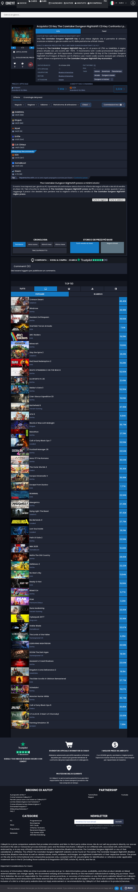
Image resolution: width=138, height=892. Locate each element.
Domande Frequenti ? (18, 809)
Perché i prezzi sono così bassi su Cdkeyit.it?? (28, 801)
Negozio (18, 105)
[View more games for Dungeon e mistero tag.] (102, 80)
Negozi (91, 799)
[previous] (13, 48)
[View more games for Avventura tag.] (106, 72)
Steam (61, 80)
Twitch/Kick (92, 797)
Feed (104, 31)
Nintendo (13, 835)
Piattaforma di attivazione (65, 105)
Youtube (124, 797)
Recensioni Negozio (38, 832)
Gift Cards (34, 827)
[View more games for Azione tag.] (97, 72)
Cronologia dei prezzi (32, 97)
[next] (31, 48)
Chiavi (85, 105)
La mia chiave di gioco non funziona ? (25, 804)
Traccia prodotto (39, 253)
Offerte (16, 97)
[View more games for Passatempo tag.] (117, 72)
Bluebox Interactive (66, 72)
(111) (92, 262)
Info (58, 31)
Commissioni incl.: (113, 105)
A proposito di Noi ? (18, 797)
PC (11, 823)
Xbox (12, 827)
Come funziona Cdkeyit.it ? (21, 799)
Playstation (14, 831)
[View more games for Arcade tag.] (97, 76)
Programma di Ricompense (36, 824)
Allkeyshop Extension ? (19, 811)
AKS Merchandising (37, 837)
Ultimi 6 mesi (46, 246)
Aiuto (129, 888)
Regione (31, 105)
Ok (117, 888)
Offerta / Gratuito (37, 830)
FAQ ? (12, 813)
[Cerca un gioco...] (69, 15)
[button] (89, 114)
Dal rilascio (19, 246)
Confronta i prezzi (81, 180)
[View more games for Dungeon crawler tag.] (108, 76)
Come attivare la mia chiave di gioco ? (25, 806)
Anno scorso (33, 246)
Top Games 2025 (37, 834)
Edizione (44, 105)
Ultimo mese (60, 246)
